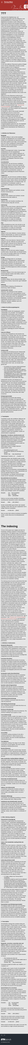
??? (8, 2)
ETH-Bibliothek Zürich (5, 1042)
